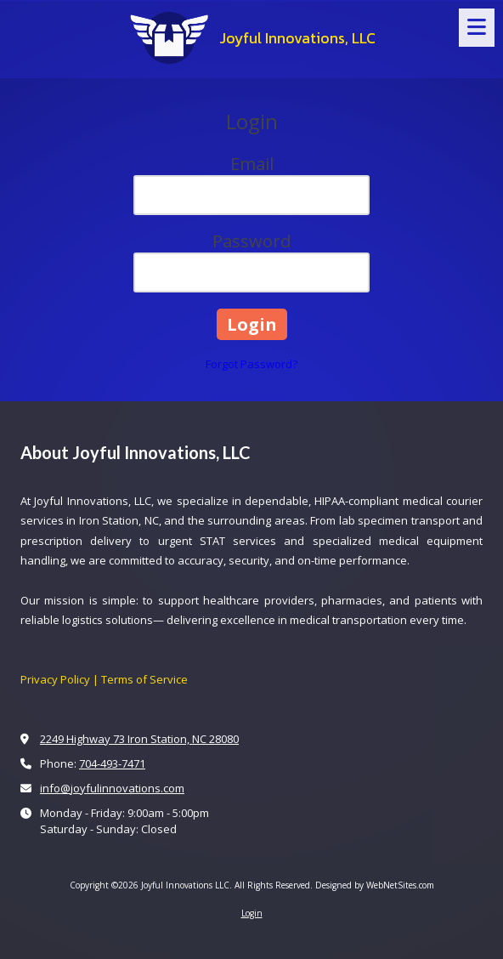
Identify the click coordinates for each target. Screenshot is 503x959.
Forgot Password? (251, 364)
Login (252, 913)
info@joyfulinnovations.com (112, 788)
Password (251, 241)
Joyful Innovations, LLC (297, 38)
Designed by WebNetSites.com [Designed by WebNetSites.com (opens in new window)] (374, 885)
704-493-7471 (112, 763)
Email (252, 163)
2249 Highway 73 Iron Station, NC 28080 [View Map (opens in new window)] (139, 738)
